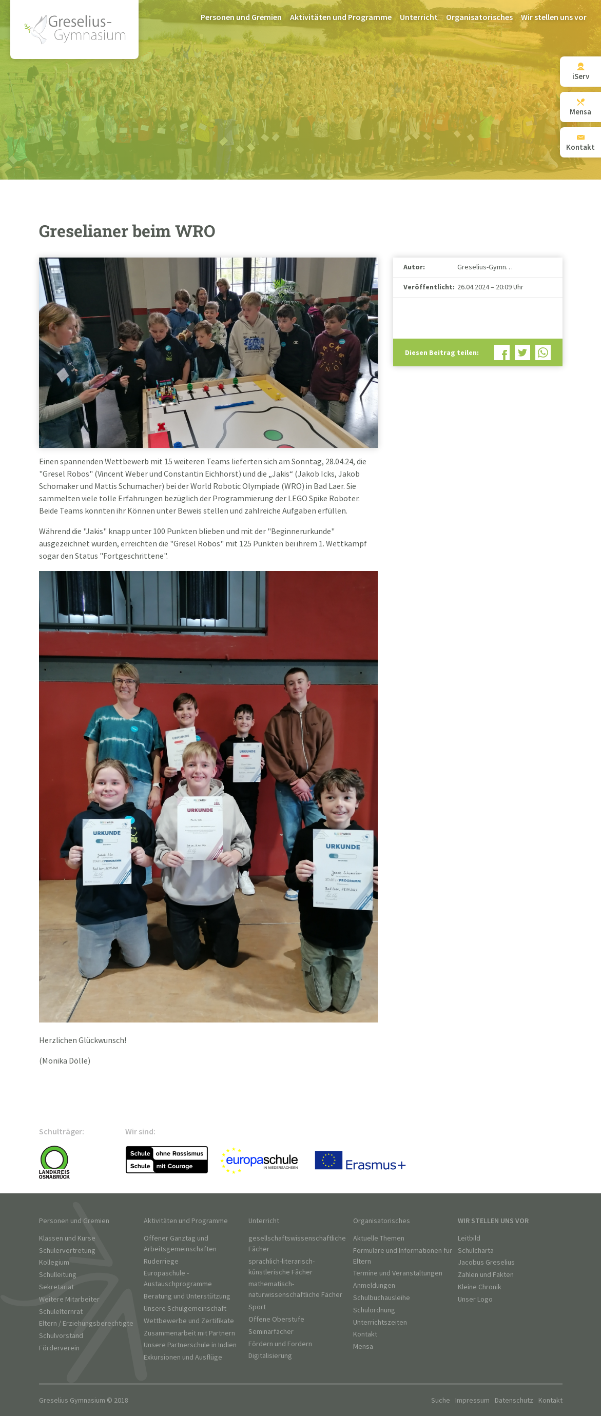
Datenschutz (514, 1400)
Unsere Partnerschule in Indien (190, 1345)
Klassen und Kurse (67, 1238)
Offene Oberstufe (276, 1319)
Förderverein (59, 1348)
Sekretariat (56, 1287)
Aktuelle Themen (378, 1238)
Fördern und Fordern (280, 1344)
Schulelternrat (61, 1311)
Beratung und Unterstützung (187, 1296)
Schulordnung (374, 1310)
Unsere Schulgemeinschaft (185, 1308)
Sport (257, 1307)
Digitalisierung (270, 1355)
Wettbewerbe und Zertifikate (189, 1320)
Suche (440, 1400)
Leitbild (469, 1238)
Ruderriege (161, 1261)
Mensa (363, 1346)
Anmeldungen (374, 1285)
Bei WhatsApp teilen (543, 352)
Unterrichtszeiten (380, 1322)
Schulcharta (476, 1250)
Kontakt (365, 1334)
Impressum (472, 1400)
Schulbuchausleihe (381, 1297)
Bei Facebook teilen (502, 352)
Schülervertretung (67, 1250)
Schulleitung (57, 1274)
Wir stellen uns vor (554, 18)
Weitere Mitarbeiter (69, 1299)
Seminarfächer (271, 1331)
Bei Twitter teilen (522, 352)
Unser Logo (475, 1299)
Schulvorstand (61, 1335)
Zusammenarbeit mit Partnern (189, 1333)
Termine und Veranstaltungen (397, 1273)
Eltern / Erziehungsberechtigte (86, 1323)
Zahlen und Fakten (486, 1274)
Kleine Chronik (479, 1287)
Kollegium (54, 1262)
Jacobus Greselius (486, 1262)
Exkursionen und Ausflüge (183, 1357)
